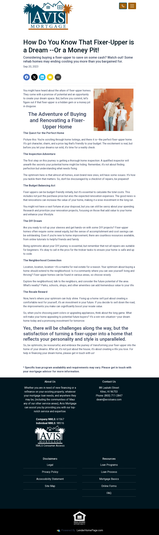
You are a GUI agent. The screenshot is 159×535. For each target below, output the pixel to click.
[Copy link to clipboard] (58, 77)
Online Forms (109, 486)
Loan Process (109, 471)
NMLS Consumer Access (50, 445)
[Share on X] (34, 77)
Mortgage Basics (109, 479)
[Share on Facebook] (26, 77)
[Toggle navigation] (132, 6)
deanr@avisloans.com (109, 399)
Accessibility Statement (50, 479)
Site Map (50, 486)
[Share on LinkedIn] (42, 77)
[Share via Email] (50, 77)
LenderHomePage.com (90, 530)
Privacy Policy (50, 471)
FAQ (109, 493)
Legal (50, 464)
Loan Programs (109, 464)
